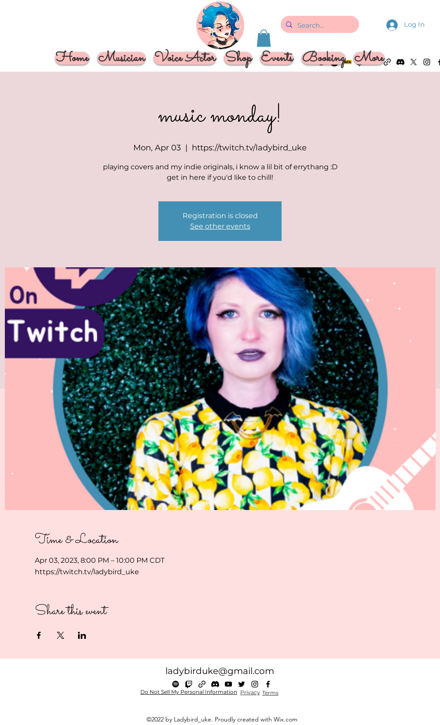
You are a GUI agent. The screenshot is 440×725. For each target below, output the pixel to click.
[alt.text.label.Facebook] (268, 684)
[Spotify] (175, 684)
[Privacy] (250, 692)
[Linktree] (202, 684)
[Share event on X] (60, 635)
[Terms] (270, 693)
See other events (220, 226)
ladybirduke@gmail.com (219, 671)
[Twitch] (188, 684)
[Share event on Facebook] (39, 635)
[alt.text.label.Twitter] (241, 684)
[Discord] (215, 684)
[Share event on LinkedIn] (82, 635)
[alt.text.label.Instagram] (426, 62)
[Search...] (319, 25)
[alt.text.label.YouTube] (228, 684)
